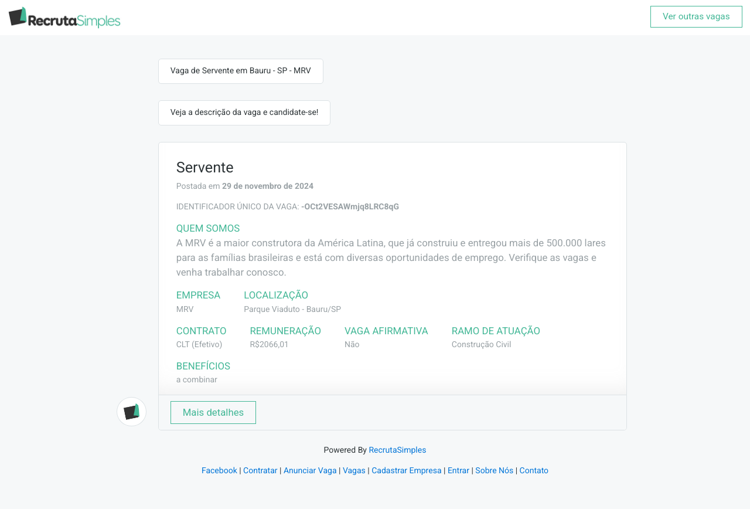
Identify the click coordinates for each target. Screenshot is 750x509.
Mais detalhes (213, 412)
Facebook (219, 471)
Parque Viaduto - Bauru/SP (292, 309)
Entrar (458, 471)
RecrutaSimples (397, 450)
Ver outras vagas (696, 16)
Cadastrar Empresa (406, 471)
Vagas (354, 471)
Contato (534, 471)
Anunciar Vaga (310, 471)
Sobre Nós (494, 471)
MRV (185, 309)
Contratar (260, 471)
